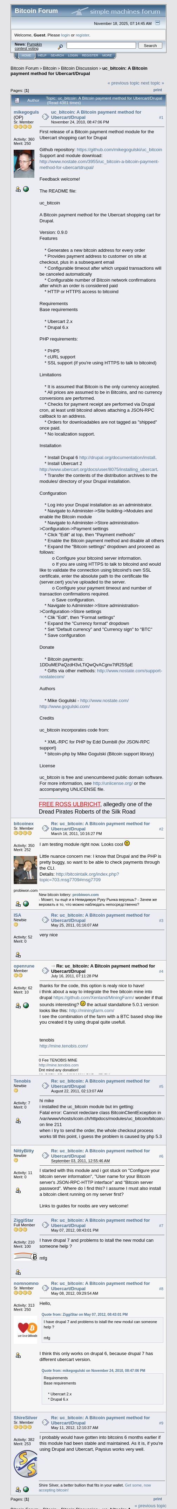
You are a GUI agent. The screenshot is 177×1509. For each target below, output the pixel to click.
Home (26, 55)
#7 (161, 1226)
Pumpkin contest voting (28, 46)
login (65, 35)
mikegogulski (28, 112)
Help (42, 55)
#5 (161, 1086)
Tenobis (22, 1081)
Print (158, 90)
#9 (161, 1423)
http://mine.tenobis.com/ (64, 1046)
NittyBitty (24, 1150)
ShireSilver (26, 1417)
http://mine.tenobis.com (59, 1065)
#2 (161, 829)
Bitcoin (50, 68)
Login (73, 55)
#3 (161, 920)
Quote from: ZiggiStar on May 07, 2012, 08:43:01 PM (85, 1314)
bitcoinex (24, 823)
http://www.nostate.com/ (104, 700)
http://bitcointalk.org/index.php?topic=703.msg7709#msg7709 (79, 877)
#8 (161, 1289)
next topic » (152, 83)
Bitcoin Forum (25, 68)
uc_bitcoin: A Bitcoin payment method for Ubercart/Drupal (79, 71)
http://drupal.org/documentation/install (117, 457)
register (82, 35)
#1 (161, 117)
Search (57, 55)
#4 (161, 971)
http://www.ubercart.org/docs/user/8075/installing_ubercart (98, 469)
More (107, 55)
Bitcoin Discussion (79, 68)
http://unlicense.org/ (112, 783)
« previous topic (123, 83)
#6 (161, 1156)
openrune (24, 966)
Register (90, 55)
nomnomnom (28, 1283)
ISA (17, 915)
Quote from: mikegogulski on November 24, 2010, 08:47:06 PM (93, 1371)
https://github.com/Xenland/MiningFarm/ (94, 997)
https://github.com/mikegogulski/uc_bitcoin (119, 149)
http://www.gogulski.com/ (65, 706)
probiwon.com (86, 894)
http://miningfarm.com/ (91, 1010)
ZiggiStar (23, 1220)
